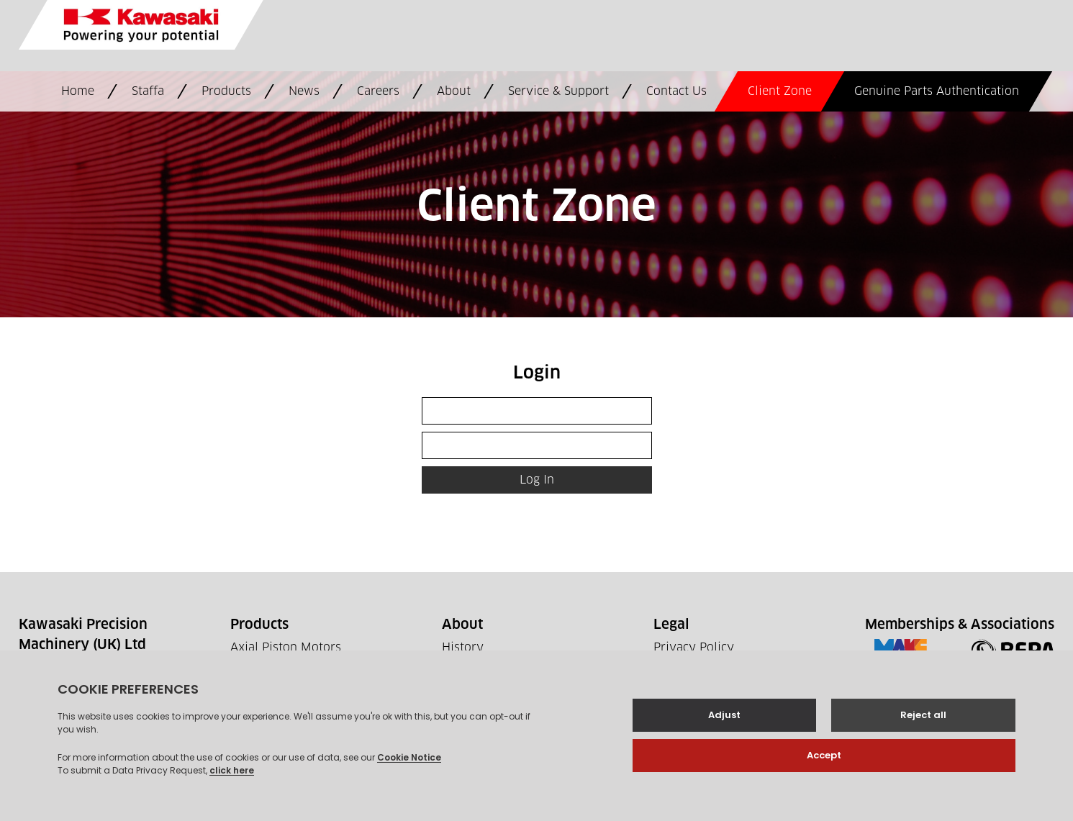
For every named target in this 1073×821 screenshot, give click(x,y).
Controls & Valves (280, 682)
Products (226, 91)
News (304, 91)
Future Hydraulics (281, 716)
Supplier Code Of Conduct (725, 682)
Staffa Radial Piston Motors (307, 699)
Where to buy (480, 665)
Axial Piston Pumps (284, 665)
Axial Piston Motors (285, 647)
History (463, 647)
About (454, 91)
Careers (378, 91)
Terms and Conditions (714, 665)
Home (77, 91)
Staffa (148, 91)
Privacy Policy (693, 647)
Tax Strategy (688, 699)
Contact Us (676, 91)
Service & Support (558, 91)
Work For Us (477, 682)
